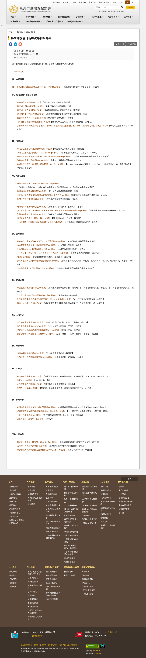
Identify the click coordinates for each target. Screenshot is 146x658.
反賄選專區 (68, 571)
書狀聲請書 (111, 11)
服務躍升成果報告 (53, 505)
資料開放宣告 (53, 645)
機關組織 (13, 505)
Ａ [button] (127, 2)
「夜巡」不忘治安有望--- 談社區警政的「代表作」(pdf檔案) (42, 253)
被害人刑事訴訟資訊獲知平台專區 (35, 572)
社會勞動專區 (33, 578)
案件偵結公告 (124, 498)
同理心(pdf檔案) (23, 257)
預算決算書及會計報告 (71, 494)
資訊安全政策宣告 (40, 645)
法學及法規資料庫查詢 (108, 526)
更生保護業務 (33, 603)
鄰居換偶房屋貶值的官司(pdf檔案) (31, 287)
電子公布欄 (112, 16)
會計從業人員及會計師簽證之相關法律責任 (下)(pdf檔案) (41, 450)
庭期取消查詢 (124, 509)
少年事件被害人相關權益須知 (53, 536)
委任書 (104, 11)
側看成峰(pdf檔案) (24, 380)
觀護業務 (31, 595)
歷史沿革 (13, 490)
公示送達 (122, 494)
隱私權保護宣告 (26, 645)
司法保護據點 (33, 581)
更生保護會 (13, 516)
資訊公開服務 (64, 16)
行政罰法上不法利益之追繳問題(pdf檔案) (34, 148)
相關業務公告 (51, 571)
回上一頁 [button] (121, 44)
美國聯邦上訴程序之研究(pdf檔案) (31, 214)
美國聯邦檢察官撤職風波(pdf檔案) (31, 191)
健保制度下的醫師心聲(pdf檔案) (30, 114)
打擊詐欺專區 (69, 575)
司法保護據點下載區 (35, 586)
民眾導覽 (30, 16)
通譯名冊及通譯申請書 (53, 510)
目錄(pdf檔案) (18, 71)
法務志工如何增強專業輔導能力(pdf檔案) (34, 357)
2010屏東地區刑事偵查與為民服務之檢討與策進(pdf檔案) (36, 87)
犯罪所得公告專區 (126, 501)
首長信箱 (82, 2)
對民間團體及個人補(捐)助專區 (53, 594)
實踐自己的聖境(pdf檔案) (27, 388)
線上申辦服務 (51, 501)
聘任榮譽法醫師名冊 (53, 516)
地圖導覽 (31, 486)
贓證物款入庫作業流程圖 (89, 510)
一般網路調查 (87, 594)
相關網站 (13, 586)
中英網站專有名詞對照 (71, 540)
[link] (10, 44)
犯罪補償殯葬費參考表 (53, 522)
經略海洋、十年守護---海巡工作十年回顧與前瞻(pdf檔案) (41, 241)
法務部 (73, 2)
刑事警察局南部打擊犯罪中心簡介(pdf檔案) (35, 268)
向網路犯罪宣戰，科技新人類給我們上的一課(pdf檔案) (40, 164)
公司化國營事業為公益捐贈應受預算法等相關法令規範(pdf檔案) (44, 299)
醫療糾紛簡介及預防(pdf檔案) (29, 110)
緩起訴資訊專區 (33, 21)
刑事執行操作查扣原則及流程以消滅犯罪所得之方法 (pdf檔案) (43, 195)
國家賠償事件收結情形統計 (71, 520)
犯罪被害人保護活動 (35, 617)
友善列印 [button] (133, 44)
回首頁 (65, 2)
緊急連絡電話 (104, 2)
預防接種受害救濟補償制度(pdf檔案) (32, 160)
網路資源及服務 (74, 21)
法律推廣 (104, 494)
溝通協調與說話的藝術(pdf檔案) (30, 353)
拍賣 (122, 11)
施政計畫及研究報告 (71, 500)
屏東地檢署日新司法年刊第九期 (31, 38)
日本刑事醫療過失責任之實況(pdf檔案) (33, 121)
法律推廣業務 (33, 599)
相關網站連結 (87, 586)
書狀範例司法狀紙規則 (89, 494)
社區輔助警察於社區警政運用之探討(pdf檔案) (36, 249)
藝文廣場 (31, 504)
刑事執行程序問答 (89, 519)
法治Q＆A (105, 521)
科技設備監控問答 (89, 523)
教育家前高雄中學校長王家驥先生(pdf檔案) (35, 334)
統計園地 (127, 16)
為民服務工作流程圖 (89, 500)
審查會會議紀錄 (52, 579)
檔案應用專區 (69, 515)
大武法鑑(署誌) (15, 494)
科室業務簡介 (14, 509)
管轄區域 (13, 501)
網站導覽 (56, 2)
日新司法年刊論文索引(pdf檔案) (30, 419)
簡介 (12, 16)
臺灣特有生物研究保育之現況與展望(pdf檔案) (36, 407)
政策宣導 (86, 571)
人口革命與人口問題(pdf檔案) (29, 384)
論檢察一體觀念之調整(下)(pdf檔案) (32, 446)
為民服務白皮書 (52, 486)
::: (8, 2)
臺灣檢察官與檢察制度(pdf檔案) (30, 199)
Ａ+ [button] (133, 2)
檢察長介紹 (13, 486)
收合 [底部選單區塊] (129, 479)
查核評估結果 (51, 583)
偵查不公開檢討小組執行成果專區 (71, 546)
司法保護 (14, 21)
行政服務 (13, 579)
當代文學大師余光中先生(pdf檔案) (31, 326)
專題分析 (13, 583)
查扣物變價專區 (125, 505)
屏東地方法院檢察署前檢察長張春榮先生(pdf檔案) (38, 330)
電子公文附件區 (88, 590)
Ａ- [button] (122, 2)
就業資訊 (86, 583)
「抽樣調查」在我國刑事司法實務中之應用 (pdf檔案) (39, 222)
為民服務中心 (14, 513)
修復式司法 (32, 591)
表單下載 (49, 498)
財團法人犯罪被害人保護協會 (16, 521)
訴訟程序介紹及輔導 (89, 487)
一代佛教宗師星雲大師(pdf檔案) (30, 322)
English (114, 2)
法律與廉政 (96, 16)
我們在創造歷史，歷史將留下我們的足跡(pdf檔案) (38, 183)
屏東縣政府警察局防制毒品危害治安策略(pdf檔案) (38, 260)
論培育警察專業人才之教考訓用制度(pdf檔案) (36, 245)
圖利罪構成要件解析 (108, 502)
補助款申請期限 (52, 599)
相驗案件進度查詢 (53, 528)
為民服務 (46, 16)
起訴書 (97, 11)
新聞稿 (121, 486)
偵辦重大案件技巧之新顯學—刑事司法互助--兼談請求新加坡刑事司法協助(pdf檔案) (52, 210)
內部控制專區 (69, 558)
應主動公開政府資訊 (71, 487)
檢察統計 (13, 575)
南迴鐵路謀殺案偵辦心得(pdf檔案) (31, 206)
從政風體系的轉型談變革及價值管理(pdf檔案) (36, 295)
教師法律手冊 (106, 514)
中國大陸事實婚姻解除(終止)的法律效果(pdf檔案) (38, 152)
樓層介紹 (31, 490)
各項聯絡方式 (51, 494)
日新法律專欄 (30, 32)
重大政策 (13, 498)
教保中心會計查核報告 (71, 526)
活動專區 (86, 575)
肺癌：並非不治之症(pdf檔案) (29, 303)
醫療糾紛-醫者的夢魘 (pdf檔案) (30, 106)
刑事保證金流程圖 (89, 505)
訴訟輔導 (79, 16)
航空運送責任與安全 (108, 509)
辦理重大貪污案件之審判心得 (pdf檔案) (33, 218)
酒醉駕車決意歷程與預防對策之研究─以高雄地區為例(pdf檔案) (43, 156)
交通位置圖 (37, 635)
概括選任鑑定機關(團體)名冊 (71, 510)
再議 (118, 11)
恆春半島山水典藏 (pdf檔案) (29, 415)
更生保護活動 (33, 606)
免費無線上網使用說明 (35, 499)
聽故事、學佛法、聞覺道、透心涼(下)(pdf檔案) (37, 442)
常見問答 (92, 2)
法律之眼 (104, 518)
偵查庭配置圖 (33, 494)
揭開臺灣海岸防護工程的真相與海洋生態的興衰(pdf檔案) (41, 411)
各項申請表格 (51, 575)
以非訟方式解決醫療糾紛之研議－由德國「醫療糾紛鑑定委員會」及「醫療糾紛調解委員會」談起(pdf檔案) (62, 125)
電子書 (121, 513)
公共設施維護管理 (71, 535)
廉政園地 (104, 486)
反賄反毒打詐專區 (53, 21)
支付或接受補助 (70, 505)
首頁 (10, 32)
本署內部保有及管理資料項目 (71, 553)
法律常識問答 (106, 490)
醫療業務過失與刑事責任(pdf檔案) (31, 118)
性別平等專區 (69, 562)
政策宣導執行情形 (71, 532)
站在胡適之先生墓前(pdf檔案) (29, 376)
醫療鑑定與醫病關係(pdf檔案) (29, 102)
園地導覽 (13, 571)
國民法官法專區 (52, 531)
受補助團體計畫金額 (53, 587)
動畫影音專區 (87, 579)
